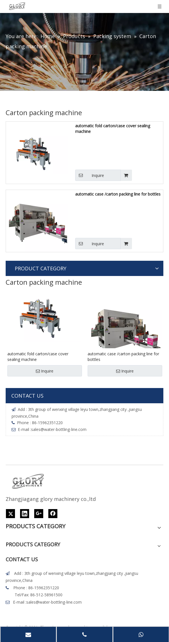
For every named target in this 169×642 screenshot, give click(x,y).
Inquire (89, 175)
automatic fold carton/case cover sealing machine (112, 128)
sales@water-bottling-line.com (58, 429)
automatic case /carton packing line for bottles (118, 194)
